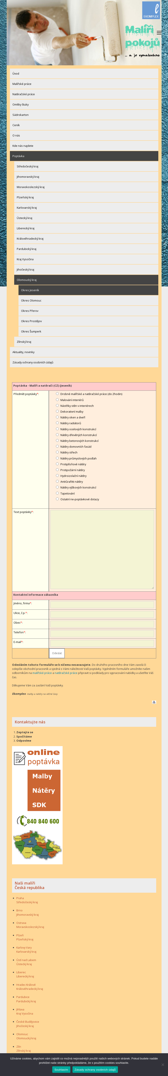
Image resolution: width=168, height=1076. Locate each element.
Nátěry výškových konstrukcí (78, 487)
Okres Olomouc (31, 300)
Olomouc (22, 1034)
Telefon (19, 632)
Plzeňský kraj (25, 197)
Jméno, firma (22, 603)
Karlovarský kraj (27, 208)
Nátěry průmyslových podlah (78, 458)
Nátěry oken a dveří (72, 417)
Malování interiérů (72, 400)
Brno (19, 910)
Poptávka (18, 156)
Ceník (16, 125)
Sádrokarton (20, 115)
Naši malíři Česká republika (30, 885)
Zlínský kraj (24, 342)
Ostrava (21, 922)
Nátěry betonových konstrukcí (79, 441)
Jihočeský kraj (25, 269)
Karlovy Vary (24, 947)
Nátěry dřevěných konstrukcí (78, 435)
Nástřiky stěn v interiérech (77, 406)
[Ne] (162, 1064)
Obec (17, 622)
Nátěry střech (68, 452)
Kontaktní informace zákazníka (35, 595)
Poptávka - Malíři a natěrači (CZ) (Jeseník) (42, 385)
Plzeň (20, 935)
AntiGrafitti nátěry (71, 482)
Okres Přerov (29, 311)
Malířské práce (21, 84)
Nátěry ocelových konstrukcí (78, 429)
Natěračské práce (23, 94)
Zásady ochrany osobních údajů (32, 362)
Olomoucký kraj (27, 280)
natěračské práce (65, 673)
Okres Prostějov (31, 321)
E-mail (17, 642)
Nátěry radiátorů (70, 423)
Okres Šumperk (31, 331)
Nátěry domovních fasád (75, 446)
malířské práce (41, 673)
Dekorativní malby (71, 411)
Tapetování (67, 493)
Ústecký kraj (24, 218)
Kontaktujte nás (30, 721)
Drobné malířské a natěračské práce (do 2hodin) (91, 394)
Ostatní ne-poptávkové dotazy (79, 499)
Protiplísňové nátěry (73, 464)
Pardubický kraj (26, 249)
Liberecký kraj (25, 228)
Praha (20, 898)
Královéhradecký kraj (30, 238)
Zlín (18, 1046)
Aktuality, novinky (23, 352)
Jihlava (20, 1009)
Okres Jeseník (30, 290)
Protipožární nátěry (72, 470)
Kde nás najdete (22, 146)
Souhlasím (61, 1069)
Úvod (15, 73)
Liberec (21, 972)
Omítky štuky (20, 104)
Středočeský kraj (27, 166)
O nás (16, 135)
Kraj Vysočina (25, 259)
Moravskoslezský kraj (31, 187)
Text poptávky (22, 512)
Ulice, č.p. (19, 613)
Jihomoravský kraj (28, 177)
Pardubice (22, 997)
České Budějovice (27, 1022)
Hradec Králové (26, 984)
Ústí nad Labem (26, 960)
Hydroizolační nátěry (73, 476)
